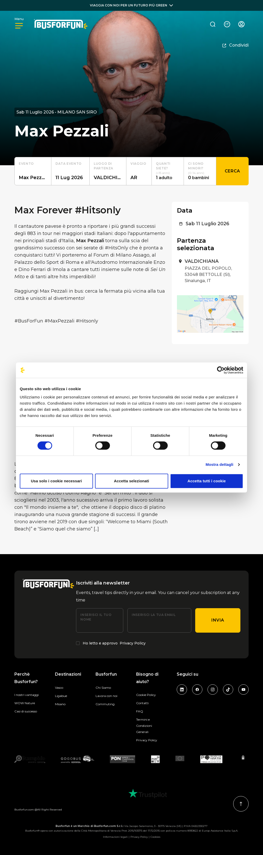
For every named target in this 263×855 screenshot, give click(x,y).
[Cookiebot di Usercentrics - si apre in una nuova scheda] (220, 370)
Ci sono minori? (195, 166)
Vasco (59, 688)
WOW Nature (24, 703)
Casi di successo (25, 711)
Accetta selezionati (131, 481)
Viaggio (138, 163)
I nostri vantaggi (26, 695)
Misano (60, 704)
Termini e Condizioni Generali (144, 726)
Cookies (155, 837)
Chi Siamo (103, 688)
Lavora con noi (106, 696)
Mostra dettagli (219, 464)
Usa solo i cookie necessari (56, 481)
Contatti (142, 703)
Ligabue (61, 696)
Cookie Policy (146, 695)
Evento (26, 163)
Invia (217, 620)
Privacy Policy (133, 643)
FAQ (139, 711)
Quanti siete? (163, 166)
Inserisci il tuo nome (95, 617)
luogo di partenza (103, 166)
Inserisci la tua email (153, 615)
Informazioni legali (115, 837)
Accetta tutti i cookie (206, 481)
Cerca (232, 171)
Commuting (105, 704)
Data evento (68, 163)
